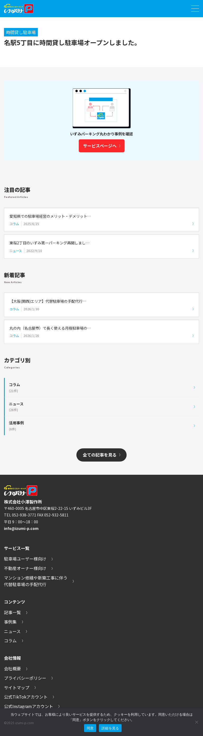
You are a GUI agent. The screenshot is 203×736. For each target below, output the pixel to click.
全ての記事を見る (101, 455)
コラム (13, 640)
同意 (90, 728)
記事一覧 (15, 612)
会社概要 (15, 668)
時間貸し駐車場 (21, 32)
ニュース (15, 631)
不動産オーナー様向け (28, 568)
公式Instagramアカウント (31, 706)
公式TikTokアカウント (29, 697)
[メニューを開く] (195, 9)
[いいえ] (196, 722)
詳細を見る (110, 728)
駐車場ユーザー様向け (28, 558)
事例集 (13, 622)
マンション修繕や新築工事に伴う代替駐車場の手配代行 (39, 581)
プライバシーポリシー (28, 678)
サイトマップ (20, 687)
